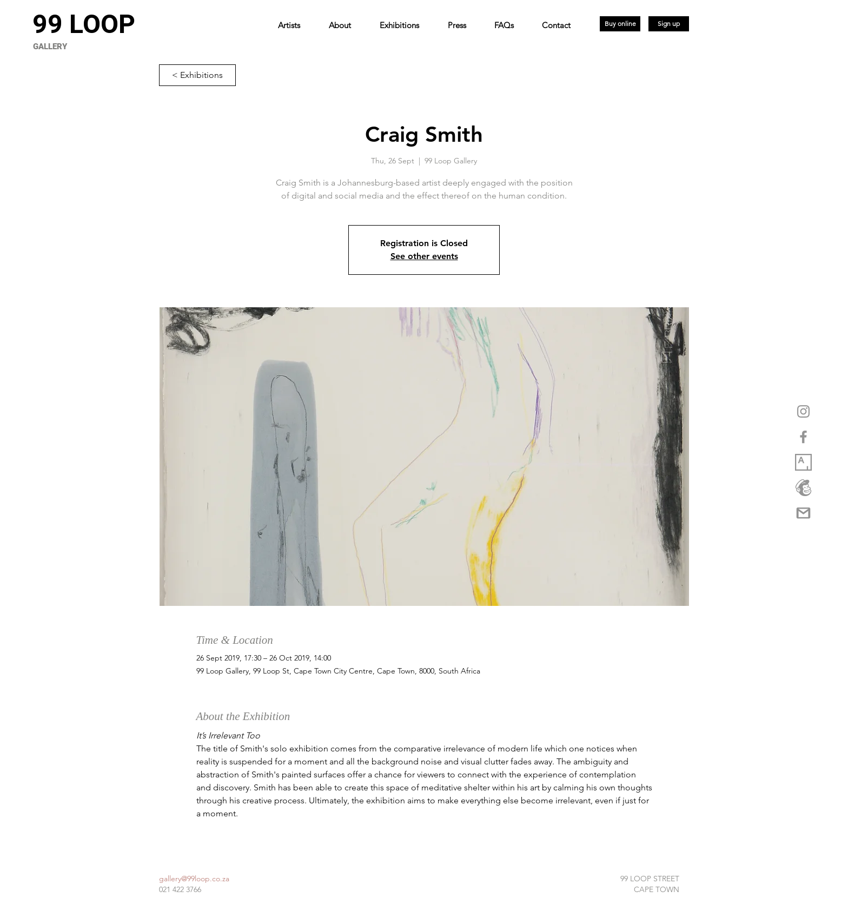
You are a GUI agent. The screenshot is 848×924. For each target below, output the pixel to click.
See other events (424, 256)
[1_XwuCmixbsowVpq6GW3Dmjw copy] (803, 462)
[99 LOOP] (84, 24)
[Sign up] (668, 23)
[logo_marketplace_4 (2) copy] (803, 487)
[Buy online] (620, 23)
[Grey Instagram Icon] (803, 411)
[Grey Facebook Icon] (803, 436)
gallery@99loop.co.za (194, 878)
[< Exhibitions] (197, 75)
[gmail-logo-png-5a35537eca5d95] (803, 513)
